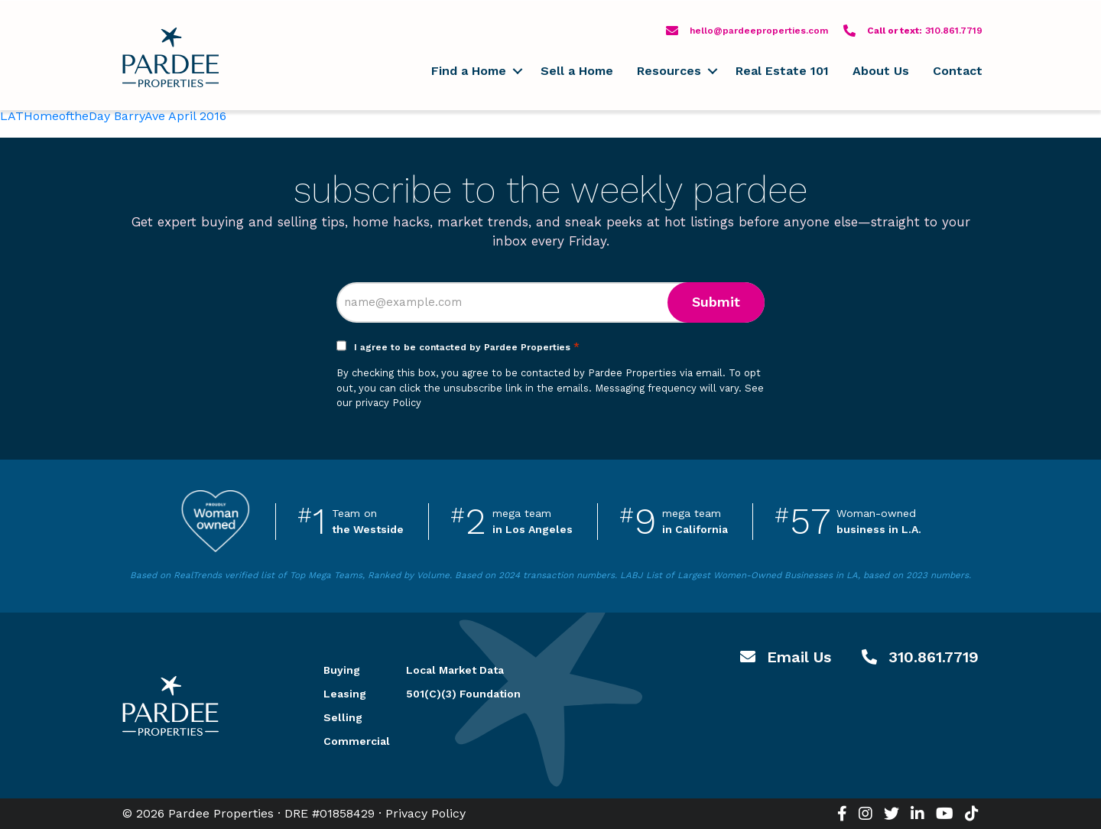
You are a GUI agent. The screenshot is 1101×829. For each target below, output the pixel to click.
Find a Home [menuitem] (468, 70)
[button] (517, 71)
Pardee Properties (170, 57)
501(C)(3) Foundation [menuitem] (463, 694)
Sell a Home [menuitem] (577, 70)
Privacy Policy (425, 813)
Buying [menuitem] (341, 670)
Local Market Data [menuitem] (455, 670)
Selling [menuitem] (342, 717)
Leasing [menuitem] (344, 694)
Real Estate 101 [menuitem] (782, 70)
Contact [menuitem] (957, 70)
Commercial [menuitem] (346, 741)
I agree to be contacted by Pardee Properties (467, 347)
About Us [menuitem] (881, 70)
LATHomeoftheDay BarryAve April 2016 (113, 116)
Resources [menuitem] (669, 70)
